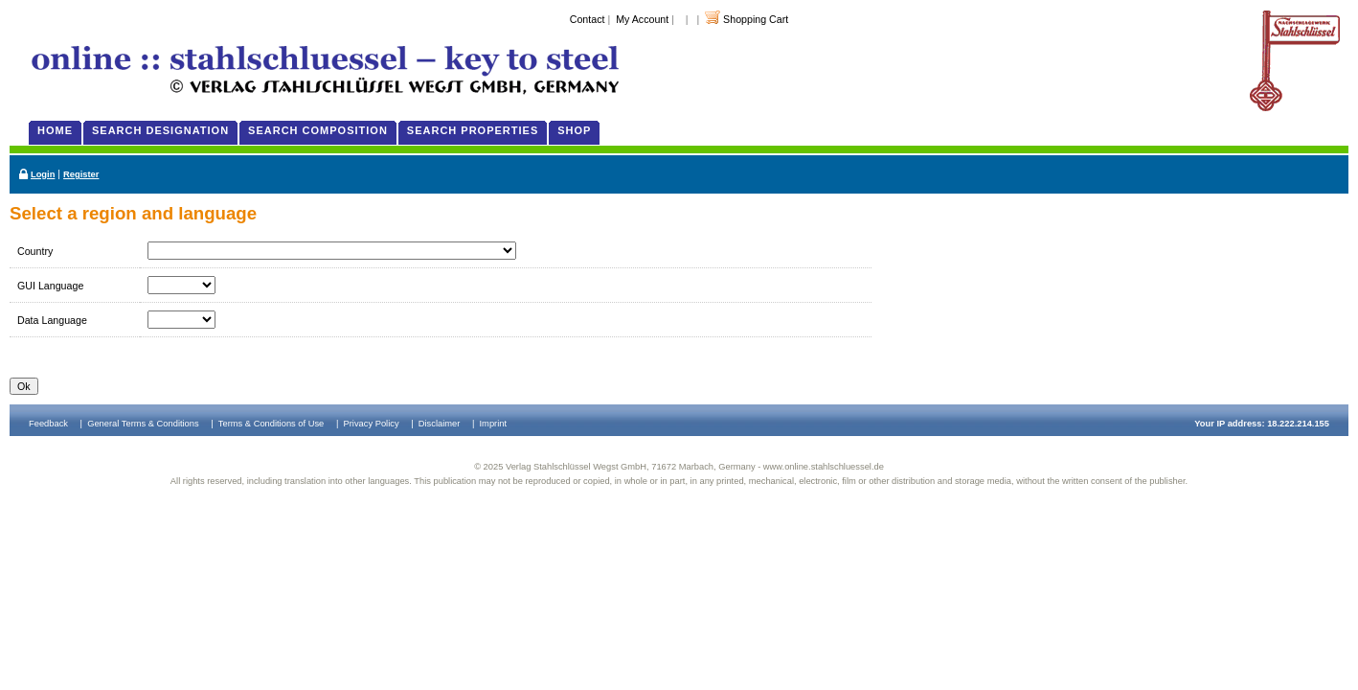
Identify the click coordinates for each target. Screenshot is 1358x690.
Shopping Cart (755, 19)
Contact (587, 19)
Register (81, 174)
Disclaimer (440, 423)
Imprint (494, 423)
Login (43, 174)
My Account (642, 19)
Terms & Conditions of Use (271, 423)
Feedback (48, 423)
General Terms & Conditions (142, 423)
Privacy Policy (371, 423)
